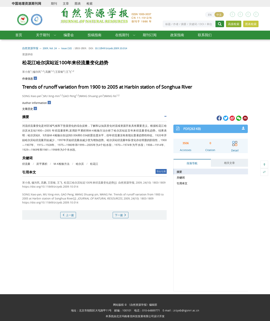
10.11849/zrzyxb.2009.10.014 (111, 48)
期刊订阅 (150, 35)
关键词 (181, 177)
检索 (89, 3)
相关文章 (229, 163)
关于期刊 (43, 35)
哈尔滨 (80, 164)
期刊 (54, 3)
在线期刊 (122, 35)
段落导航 (192, 163)
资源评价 (27, 54)
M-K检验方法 (61, 164)
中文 (219, 14)
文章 (66, 3)
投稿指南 (94, 35)
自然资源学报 (30, 48)
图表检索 (251, 24)
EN (210, 14)
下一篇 (120, 215)
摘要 (179, 172)
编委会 (69, 35)
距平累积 (42, 164)
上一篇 (68, 215)
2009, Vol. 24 (50, 48)
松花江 (94, 164)
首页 (18, 35)
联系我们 (205, 35)
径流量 (26, 164)
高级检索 (233, 24)
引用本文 (182, 183)
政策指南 (177, 35)
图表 (78, 3)
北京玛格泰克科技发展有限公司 (135, 316)
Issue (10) (66, 48)
